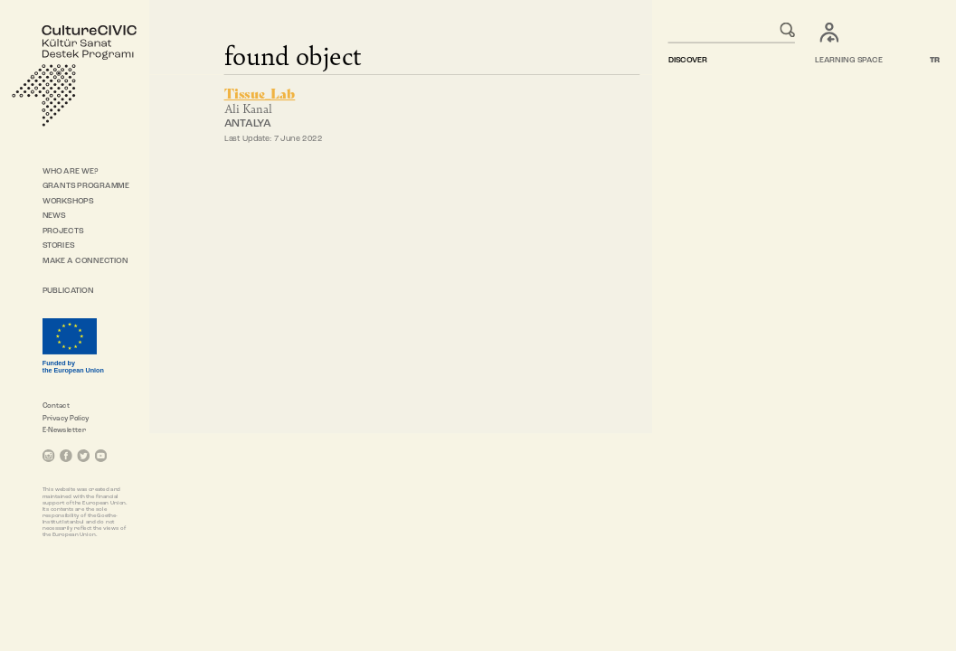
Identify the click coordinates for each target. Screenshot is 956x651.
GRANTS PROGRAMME (86, 186)
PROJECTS (63, 231)
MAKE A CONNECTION (85, 261)
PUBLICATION (68, 291)
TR (935, 61)
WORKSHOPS (68, 201)
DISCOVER (686, 61)
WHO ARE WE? (71, 171)
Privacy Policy (66, 418)
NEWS (54, 216)
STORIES (58, 246)
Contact (56, 406)
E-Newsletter (64, 430)
